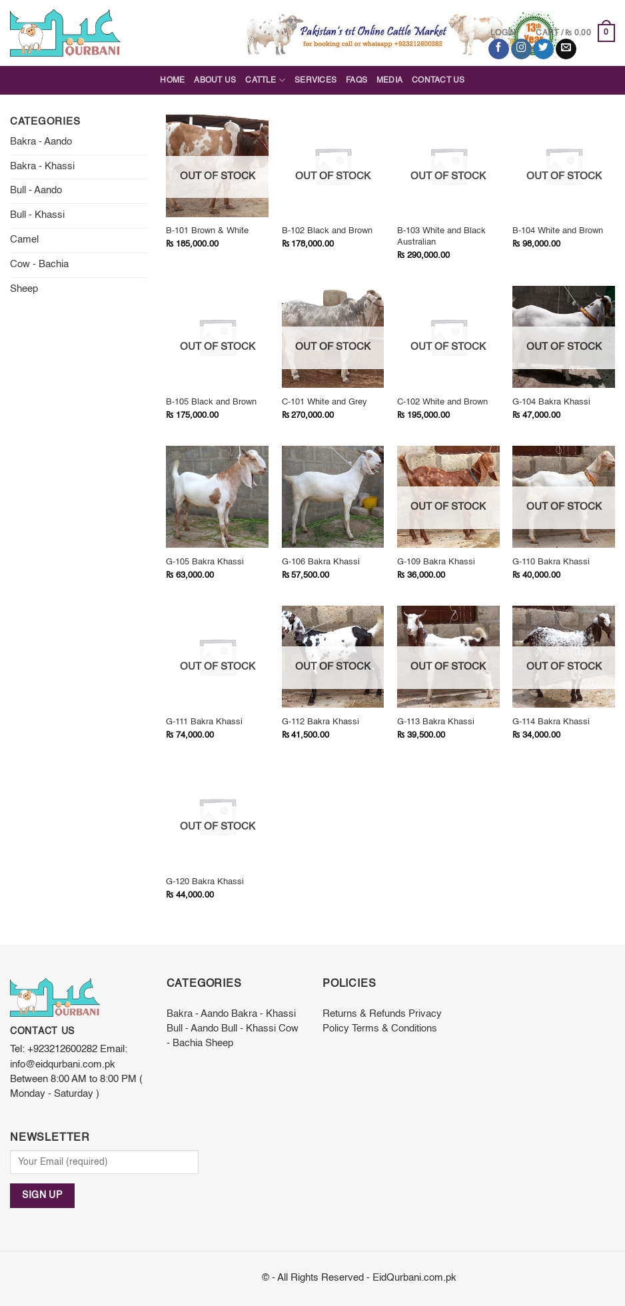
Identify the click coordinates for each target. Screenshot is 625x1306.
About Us (215, 81)
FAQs (356, 81)
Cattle (265, 80)
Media (389, 81)
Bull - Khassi (37, 215)
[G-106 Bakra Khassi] (333, 497)
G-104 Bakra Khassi (551, 402)
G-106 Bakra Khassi (321, 562)
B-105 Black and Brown (211, 402)
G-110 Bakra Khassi (551, 562)
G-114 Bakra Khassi (551, 722)
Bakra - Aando (41, 142)
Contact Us (438, 81)
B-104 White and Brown (557, 231)
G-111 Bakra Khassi (204, 722)
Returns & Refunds (364, 1014)
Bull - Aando (36, 190)
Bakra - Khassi (42, 166)
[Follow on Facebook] (498, 49)
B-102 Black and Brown (327, 231)
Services (315, 81)
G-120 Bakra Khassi (205, 882)
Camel (24, 240)
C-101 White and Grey (324, 402)
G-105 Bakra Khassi (205, 562)
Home (172, 81)
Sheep (24, 289)
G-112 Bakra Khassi (320, 722)
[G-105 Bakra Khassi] (217, 497)
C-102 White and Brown (442, 402)
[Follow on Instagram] (521, 49)
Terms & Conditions (394, 1028)
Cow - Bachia (39, 264)
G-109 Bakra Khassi (436, 562)
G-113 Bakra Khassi (435, 722)
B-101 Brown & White (207, 231)
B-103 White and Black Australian (441, 237)
